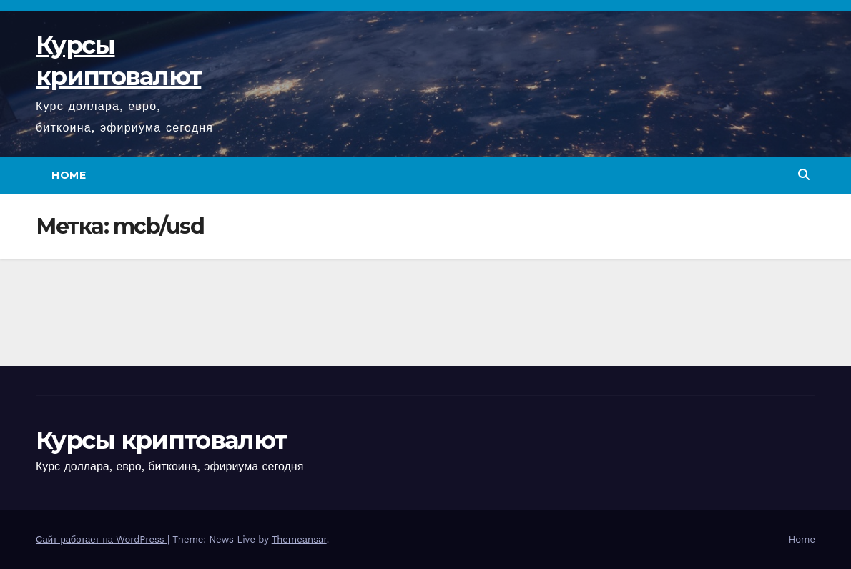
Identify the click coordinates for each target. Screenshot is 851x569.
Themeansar (299, 539)
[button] (804, 175)
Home (68, 175)
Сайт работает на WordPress (101, 539)
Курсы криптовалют (161, 440)
